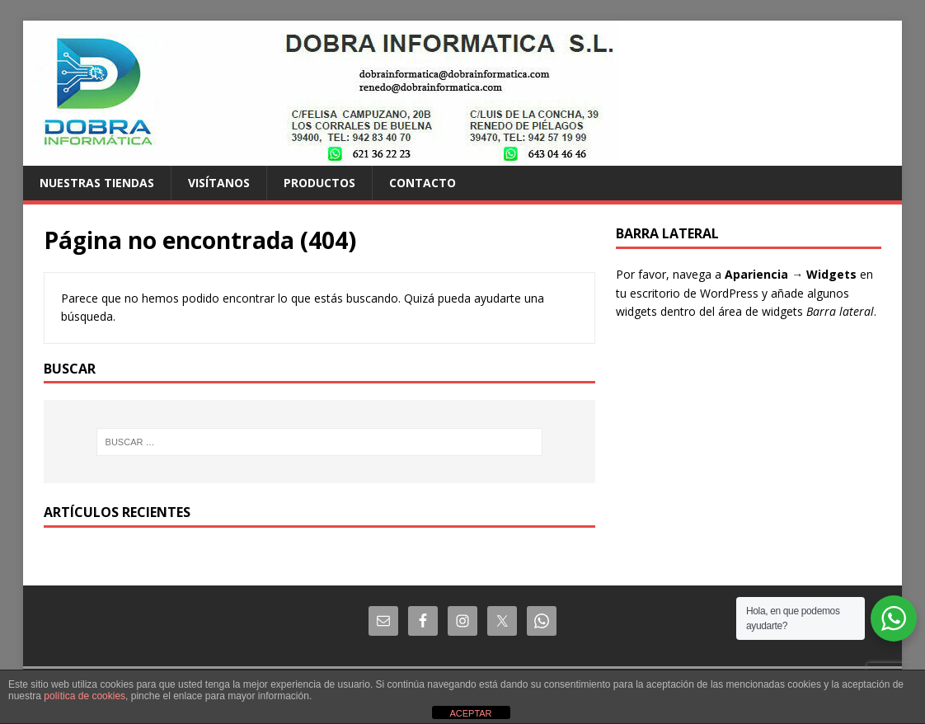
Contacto (422, 182)
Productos (319, 182)
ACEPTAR (470, 713)
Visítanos (219, 182)
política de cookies (84, 696)
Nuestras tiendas (97, 182)
